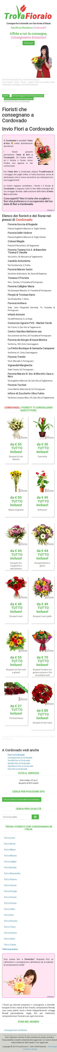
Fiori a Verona (10, 885)
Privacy (34, 1049)
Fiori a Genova (10, 933)
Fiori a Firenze (10, 903)
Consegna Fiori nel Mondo (15, 1030)
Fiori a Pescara (10, 921)
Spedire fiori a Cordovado (19, 763)
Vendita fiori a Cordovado (19, 760)
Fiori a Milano (10, 850)
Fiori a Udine (9, 909)
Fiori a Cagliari (10, 861)
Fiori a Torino (9, 927)
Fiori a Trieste (10, 945)
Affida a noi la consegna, (28, 35)
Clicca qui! (28, 43)
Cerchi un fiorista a (28, 27)
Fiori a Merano (10, 855)
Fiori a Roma (9, 844)
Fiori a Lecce (9, 838)
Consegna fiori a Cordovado (20, 758)
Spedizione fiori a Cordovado (20, 766)
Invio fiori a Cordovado (17, 769)
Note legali (52, 1046)
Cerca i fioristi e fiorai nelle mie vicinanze (22, 799)
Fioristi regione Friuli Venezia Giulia (28, 96)
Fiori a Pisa (9, 915)
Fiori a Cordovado (16, 755)
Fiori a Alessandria (12, 873)
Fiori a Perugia (10, 891)
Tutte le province (10, 949)
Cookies (26, 1049)
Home (5, 96)
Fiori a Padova (10, 879)
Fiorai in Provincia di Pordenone (19, 98)
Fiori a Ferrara (10, 897)
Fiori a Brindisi (10, 867)
